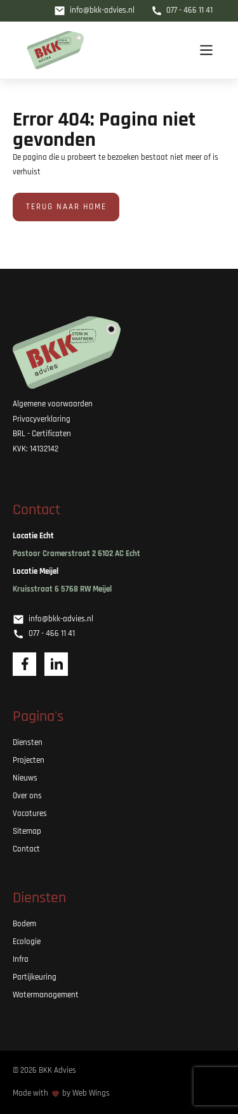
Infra (21, 959)
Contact (26, 849)
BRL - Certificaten (42, 434)
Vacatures (30, 813)
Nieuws (25, 778)
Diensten (28, 742)
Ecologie (27, 941)
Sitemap (27, 831)
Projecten (28, 760)
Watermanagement (46, 995)
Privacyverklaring (41, 419)
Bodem (24, 924)
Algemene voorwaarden (53, 404)
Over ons (27, 796)
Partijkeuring (34, 977)
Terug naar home (66, 207)
